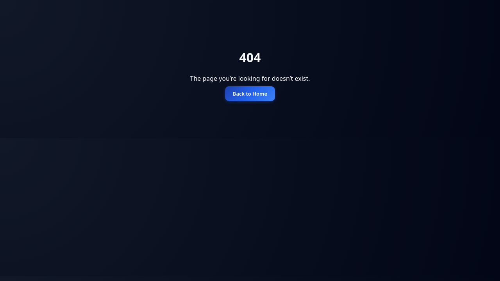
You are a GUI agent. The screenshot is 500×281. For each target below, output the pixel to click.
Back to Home (250, 93)
